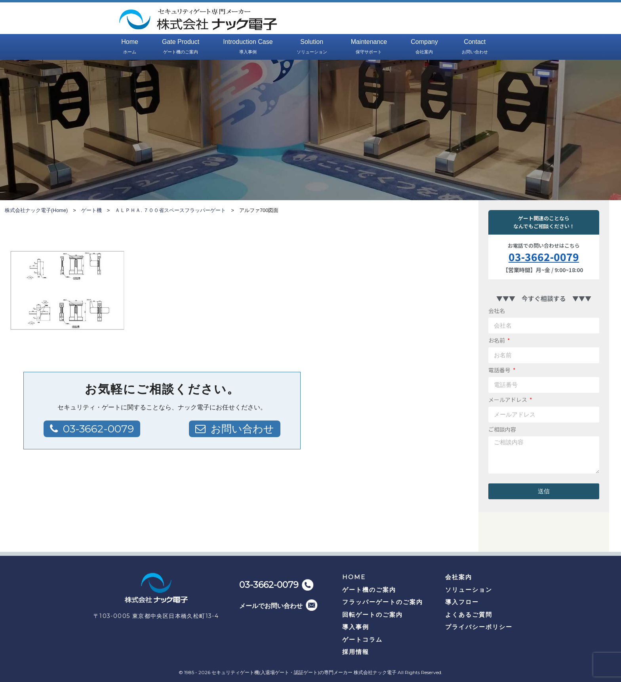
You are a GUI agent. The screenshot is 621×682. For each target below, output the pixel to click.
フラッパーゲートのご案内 (382, 602)
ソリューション (468, 589)
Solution (312, 47)
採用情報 (355, 651)
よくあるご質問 (468, 614)
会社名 (496, 310)
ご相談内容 (502, 429)
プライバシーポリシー (478, 627)
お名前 (497, 340)
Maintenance (369, 47)
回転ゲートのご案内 (372, 614)
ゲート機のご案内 (369, 589)
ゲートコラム (362, 639)
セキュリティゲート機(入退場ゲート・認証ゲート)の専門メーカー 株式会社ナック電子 (303, 672)
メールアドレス (508, 400)
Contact (475, 47)
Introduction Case (247, 47)
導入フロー (462, 602)
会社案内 (458, 577)
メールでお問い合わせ (271, 606)
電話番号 (500, 370)
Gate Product (180, 47)
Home (129, 47)
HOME (354, 577)
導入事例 (355, 627)
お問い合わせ (242, 428)
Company (424, 47)
